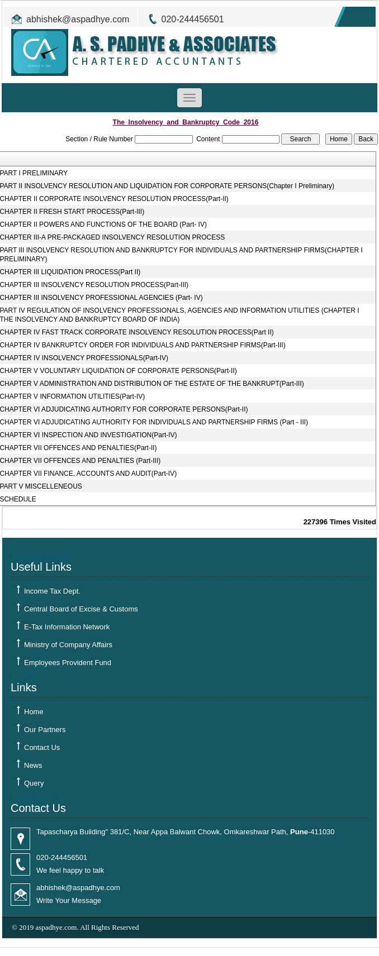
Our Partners (44, 729)
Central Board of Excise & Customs (81, 609)
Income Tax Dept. (52, 591)
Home (34, 712)
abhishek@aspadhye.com (77, 19)
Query (34, 783)
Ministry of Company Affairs (68, 644)
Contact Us (42, 747)
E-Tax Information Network (67, 627)
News (33, 765)
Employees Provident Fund (67, 662)
